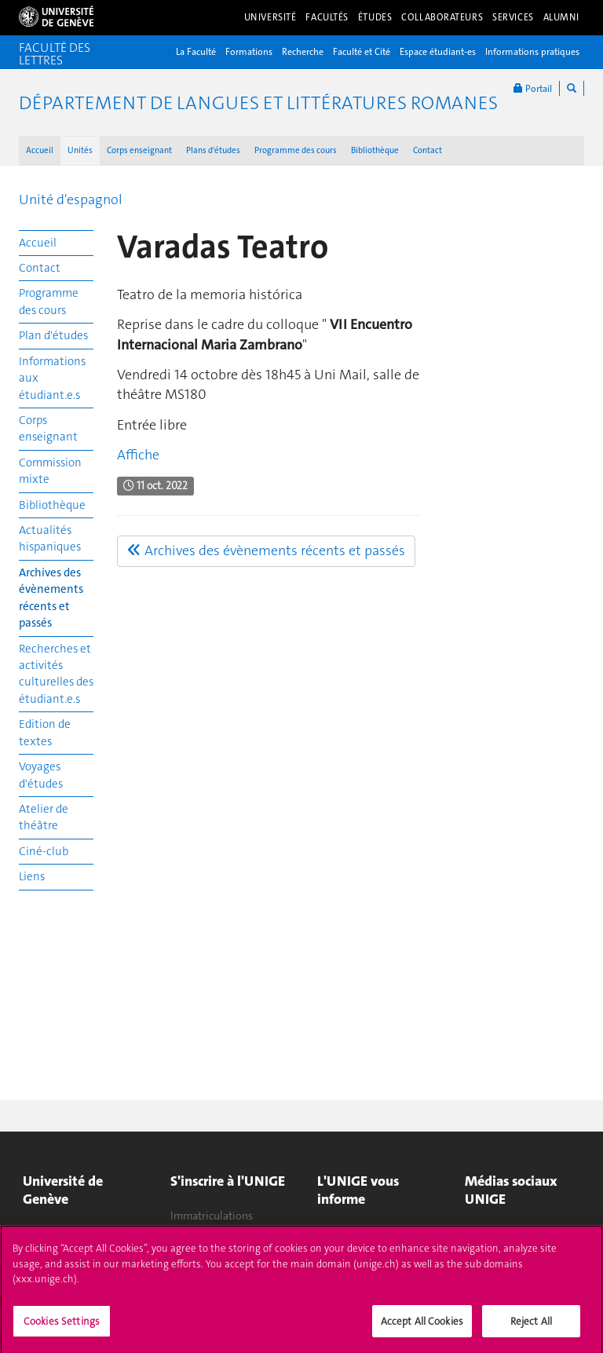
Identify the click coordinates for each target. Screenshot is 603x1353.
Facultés (327, 17)
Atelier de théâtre (43, 817)
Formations (248, 52)
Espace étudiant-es (438, 52)
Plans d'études (213, 150)
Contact (427, 150)
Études (375, 17)
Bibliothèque (375, 150)
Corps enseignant (139, 150)
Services (513, 17)
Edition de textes (45, 732)
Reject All (531, 1326)
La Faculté (196, 52)
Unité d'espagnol (70, 199)
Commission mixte (50, 471)
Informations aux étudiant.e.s (52, 378)
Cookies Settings (62, 1326)
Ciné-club (43, 851)
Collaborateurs (442, 17)
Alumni (561, 17)
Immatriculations (211, 1216)
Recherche (302, 52)
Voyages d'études (41, 775)
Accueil (39, 150)
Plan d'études (53, 335)
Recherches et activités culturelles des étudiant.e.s (56, 674)
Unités (80, 150)
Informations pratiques (532, 52)
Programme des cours (295, 150)
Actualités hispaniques (50, 538)
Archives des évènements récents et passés (51, 598)
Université (270, 17)
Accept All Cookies (422, 1326)
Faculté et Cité (361, 52)
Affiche (138, 454)
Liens (32, 876)
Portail (532, 88)
